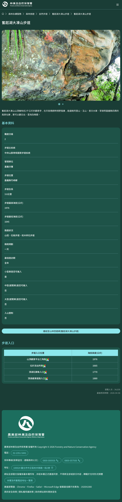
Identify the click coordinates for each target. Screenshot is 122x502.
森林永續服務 (14, 13)
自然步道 (43, 13)
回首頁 (17, 4)
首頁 (3, 14)
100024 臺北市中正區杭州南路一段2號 (33, 467)
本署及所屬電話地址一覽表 (20, 480)
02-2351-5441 (19, 452)
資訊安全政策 (10, 491)
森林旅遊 (30, 13)
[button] (117, 5)
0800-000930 (51, 460)
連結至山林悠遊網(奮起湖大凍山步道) (61, 331)
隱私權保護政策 (26, 491)
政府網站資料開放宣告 (46, 491)
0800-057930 (72, 460)
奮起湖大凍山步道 (60, 13)
